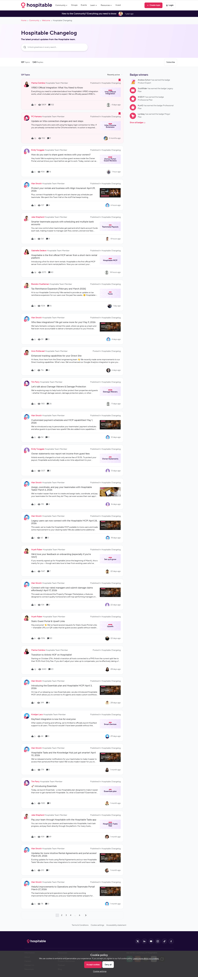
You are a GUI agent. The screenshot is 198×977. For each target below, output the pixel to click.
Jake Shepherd (37, 217)
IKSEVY (141, 97)
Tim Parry (35, 382)
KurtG (140, 105)
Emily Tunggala (37, 150)
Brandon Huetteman (40, 284)
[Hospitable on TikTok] (164, 941)
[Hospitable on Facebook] (171, 941)
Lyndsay (141, 114)
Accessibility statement (116, 925)
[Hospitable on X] (137, 941)
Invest (118, 5)
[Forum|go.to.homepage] (36, 5)
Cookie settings (97, 925)
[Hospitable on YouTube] (151, 941)
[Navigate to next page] (85, 915)
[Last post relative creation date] (116, 104)
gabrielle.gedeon (39, 251)
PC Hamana (36, 117)
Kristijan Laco (37, 715)
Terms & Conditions (80, 925)
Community (34, 20)
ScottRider (142, 88)
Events (84, 5)
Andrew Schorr (144, 80)
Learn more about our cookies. (146, 958)
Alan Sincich (36, 184)
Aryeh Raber (36, 550)
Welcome (46, 20)
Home (23, 20)
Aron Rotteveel (38, 351)
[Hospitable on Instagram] (157, 941)
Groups (74, 5)
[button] (153, 5)
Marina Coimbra (38, 83)
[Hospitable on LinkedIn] (144, 941)
